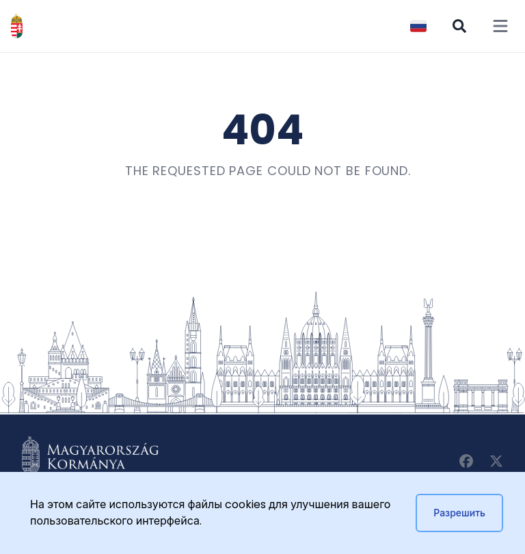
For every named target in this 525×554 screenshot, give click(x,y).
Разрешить (459, 513)
